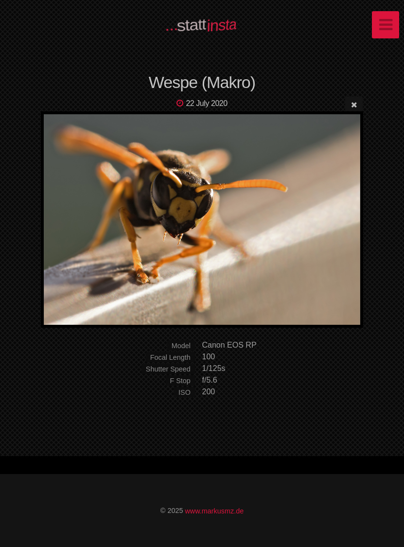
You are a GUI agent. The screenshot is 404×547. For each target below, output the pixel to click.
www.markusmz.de (214, 510)
